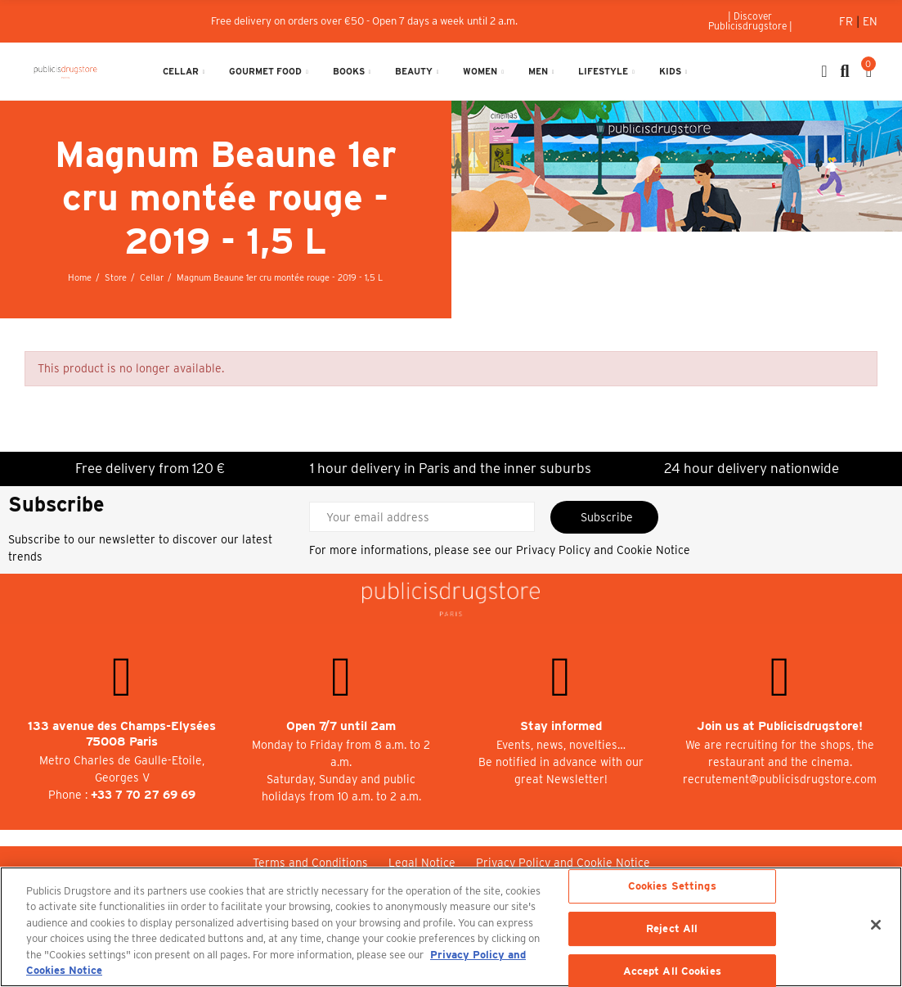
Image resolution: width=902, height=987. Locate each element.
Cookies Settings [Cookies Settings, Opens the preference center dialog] (672, 887)
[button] (750, 21)
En (870, 21)
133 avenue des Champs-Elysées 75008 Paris (122, 734)
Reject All (672, 928)
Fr (847, 21)
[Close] (876, 925)
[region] (451, 927)
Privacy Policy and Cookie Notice (603, 550)
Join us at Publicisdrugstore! (780, 726)
